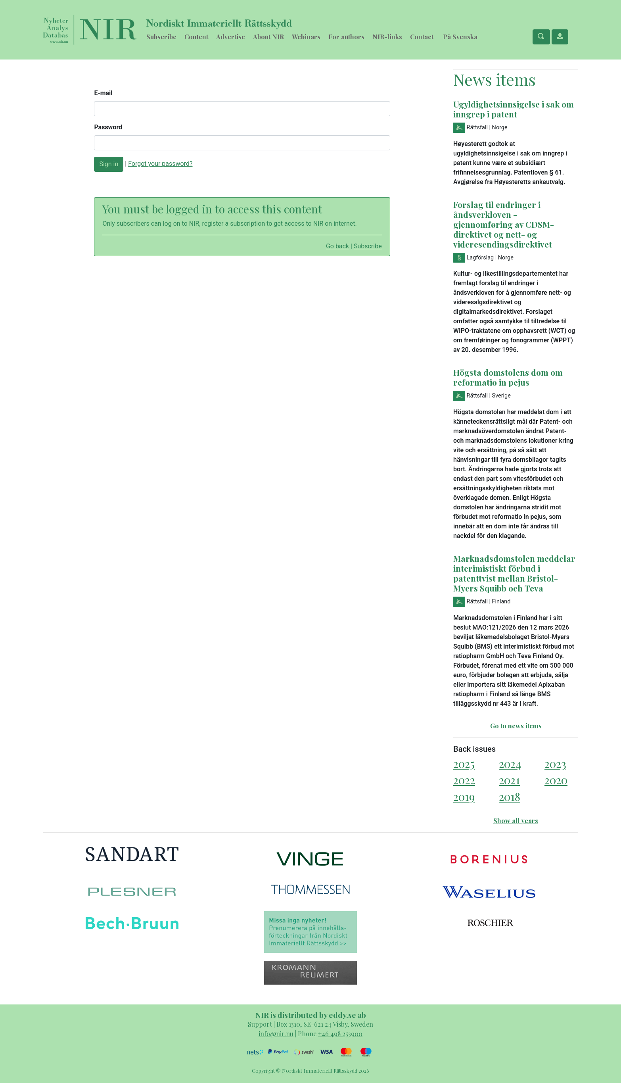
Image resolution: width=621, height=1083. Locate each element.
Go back (337, 246)
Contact (421, 37)
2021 (509, 779)
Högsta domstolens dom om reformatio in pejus (508, 377)
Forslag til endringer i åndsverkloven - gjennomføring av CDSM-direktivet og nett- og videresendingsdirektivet (503, 224)
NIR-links (387, 37)
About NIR (268, 37)
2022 (464, 779)
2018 (509, 796)
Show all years (515, 820)
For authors (346, 37)
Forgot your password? (160, 163)
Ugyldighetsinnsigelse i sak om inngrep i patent (513, 108)
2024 (510, 763)
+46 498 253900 (340, 1033)
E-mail (103, 93)
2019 (464, 796)
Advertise (230, 37)
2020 (555, 779)
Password (108, 127)
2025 (464, 763)
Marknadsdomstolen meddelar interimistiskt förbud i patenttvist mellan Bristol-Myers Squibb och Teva (514, 573)
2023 (555, 763)
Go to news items (516, 726)
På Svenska (460, 37)
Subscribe (161, 37)
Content (196, 37)
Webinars (306, 37)
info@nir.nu (276, 1033)
